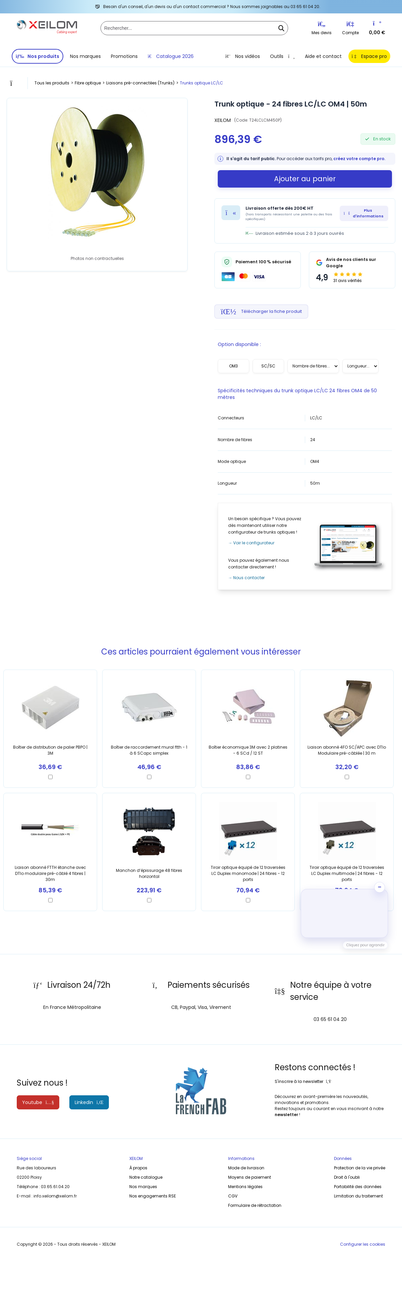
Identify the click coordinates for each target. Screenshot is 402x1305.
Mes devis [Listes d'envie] (322, 28)
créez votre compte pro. (359, 158)
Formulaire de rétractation (254, 1205)
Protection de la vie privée (359, 1168)
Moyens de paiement (249, 1177)
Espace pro (369, 56)
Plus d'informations (363, 213)
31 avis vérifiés (347, 280)
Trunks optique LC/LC (201, 83)
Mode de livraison (246, 1168)
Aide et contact (323, 56)
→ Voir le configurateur (251, 543)
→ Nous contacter (246, 577)
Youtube (38, 1102)
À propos (138, 1168)
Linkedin (89, 1102)
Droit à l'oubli (347, 1177)
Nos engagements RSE (152, 1196)
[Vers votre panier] (377, 24)
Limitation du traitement (358, 1196)
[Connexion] (350, 25)
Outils (282, 56)
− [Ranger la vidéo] (379, 887)
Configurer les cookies (362, 1244)
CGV (233, 1196)
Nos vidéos (242, 56)
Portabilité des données (358, 1186)
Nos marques (85, 56)
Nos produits (37, 56)
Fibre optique (88, 83)
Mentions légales (245, 1186)
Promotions (124, 56)
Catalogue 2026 (171, 56)
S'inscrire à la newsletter (303, 1081)
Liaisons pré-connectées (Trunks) (140, 83)
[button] (344, 913)
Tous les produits (52, 83)
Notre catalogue (145, 1177)
